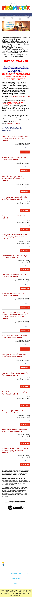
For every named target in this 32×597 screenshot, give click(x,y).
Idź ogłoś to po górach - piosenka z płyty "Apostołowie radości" (15, 198)
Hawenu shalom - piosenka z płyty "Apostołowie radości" (15, 374)
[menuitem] (5, 15)
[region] (16, 26)
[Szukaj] (12, 18)
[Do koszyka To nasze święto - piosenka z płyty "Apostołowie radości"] (25, 170)
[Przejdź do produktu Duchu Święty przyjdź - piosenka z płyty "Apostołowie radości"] (7, 358)
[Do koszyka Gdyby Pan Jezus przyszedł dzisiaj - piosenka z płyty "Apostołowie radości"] (25, 250)
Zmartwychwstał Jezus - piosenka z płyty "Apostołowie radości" (15, 336)
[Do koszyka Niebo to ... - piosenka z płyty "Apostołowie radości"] (25, 424)
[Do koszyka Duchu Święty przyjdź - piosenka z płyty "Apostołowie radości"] (25, 367)
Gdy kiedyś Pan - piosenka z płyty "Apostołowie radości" (14, 393)
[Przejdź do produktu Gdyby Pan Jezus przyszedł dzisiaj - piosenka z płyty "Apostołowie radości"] (7, 241)
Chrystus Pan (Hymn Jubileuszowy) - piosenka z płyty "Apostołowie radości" (16, 138)
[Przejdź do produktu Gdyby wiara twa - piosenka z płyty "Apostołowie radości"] (7, 279)
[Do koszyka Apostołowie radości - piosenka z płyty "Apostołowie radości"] (25, 443)
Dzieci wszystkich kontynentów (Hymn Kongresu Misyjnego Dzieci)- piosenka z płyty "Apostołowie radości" (15, 315)
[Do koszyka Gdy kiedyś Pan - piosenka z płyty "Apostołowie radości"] (25, 405)
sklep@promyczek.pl (13, 123)
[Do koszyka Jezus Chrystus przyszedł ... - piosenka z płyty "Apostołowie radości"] (25, 191)
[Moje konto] (20, 18)
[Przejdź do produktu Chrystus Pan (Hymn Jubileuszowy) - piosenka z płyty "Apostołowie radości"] (7, 142)
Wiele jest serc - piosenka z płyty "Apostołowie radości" (14, 294)
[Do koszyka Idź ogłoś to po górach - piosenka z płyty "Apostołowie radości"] (25, 210)
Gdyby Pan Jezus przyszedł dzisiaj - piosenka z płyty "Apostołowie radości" (15, 237)
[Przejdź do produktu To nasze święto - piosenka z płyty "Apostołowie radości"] (7, 161)
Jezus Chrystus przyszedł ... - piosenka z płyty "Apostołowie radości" (13, 178)
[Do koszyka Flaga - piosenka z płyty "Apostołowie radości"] (25, 229)
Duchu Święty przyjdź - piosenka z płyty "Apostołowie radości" (14, 355)
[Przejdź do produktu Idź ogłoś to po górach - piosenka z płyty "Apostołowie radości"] (7, 201)
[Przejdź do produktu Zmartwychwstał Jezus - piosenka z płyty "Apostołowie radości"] (7, 339)
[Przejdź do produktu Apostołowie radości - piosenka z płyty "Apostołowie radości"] (7, 434)
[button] (4, 18)
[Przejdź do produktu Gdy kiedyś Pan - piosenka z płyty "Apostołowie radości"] (7, 396)
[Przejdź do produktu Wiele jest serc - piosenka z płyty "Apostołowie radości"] (7, 297)
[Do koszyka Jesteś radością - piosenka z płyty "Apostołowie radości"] (25, 269)
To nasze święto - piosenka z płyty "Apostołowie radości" (14, 158)
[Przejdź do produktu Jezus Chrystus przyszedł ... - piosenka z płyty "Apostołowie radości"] (7, 182)
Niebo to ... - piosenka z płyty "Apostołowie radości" (12, 412)
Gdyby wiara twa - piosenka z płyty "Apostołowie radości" (15, 275)
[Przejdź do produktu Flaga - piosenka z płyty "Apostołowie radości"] (7, 220)
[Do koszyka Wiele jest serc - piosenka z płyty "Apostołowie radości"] (25, 307)
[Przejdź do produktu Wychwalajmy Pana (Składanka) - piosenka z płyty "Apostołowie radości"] (7, 455)
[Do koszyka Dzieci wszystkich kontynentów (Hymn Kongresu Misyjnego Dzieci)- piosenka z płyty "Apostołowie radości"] (25, 330)
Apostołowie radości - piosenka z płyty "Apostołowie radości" (14, 431)
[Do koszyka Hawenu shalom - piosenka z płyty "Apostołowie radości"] (25, 386)
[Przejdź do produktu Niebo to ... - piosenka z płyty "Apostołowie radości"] (7, 415)
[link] (16, 26)
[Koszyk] (28, 18)
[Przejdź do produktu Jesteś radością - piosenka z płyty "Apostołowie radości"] (7, 260)
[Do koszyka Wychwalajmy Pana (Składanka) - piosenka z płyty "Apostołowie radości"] (25, 464)
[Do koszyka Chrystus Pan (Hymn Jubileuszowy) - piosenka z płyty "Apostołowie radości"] (25, 152)
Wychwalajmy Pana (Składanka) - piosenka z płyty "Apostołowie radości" (15, 450)
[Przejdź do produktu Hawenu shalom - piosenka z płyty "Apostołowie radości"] (7, 377)
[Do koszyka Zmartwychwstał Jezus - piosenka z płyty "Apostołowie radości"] (25, 348)
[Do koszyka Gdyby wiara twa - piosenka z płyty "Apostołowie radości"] (25, 288)
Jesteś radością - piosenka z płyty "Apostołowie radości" (14, 257)
